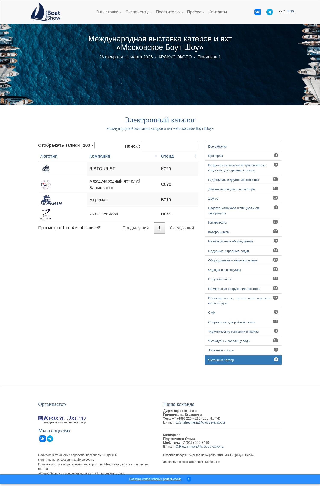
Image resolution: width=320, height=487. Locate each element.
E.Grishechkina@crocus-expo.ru (200, 422)
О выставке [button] (108, 12)
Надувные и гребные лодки (228, 251)
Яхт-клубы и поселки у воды (229, 341)
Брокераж (215, 156)
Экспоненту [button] (139, 12)
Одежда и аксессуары (224, 270)
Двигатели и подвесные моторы (231, 189)
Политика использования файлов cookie (66, 459)
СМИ (212, 312)
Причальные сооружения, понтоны (234, 289)
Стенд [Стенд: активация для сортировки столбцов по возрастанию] (179, 156)
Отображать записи (66, 145)
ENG (290, 11)
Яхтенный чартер (221, 360)
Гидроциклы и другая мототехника (233, 180)
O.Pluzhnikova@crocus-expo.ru (200, 446)
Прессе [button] (196, 12)
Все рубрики (217, 146)
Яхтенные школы (221, 350)
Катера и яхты (218, 232)
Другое (213, 198)
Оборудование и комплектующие (233, 260)
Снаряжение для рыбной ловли (231, 322)
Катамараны (217, 222)
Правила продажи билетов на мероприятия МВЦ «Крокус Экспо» (208, 455)
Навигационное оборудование (230, 241)
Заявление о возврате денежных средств (191, 461)
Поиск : (161, 146)
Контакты (217, 12)
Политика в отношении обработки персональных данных (77, 455)
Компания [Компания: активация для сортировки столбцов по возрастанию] (79, 156)
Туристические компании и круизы (233, 331)
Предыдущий (136, 225)
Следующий (182, 225)
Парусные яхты (219, 279)
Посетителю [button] (169, 12)
